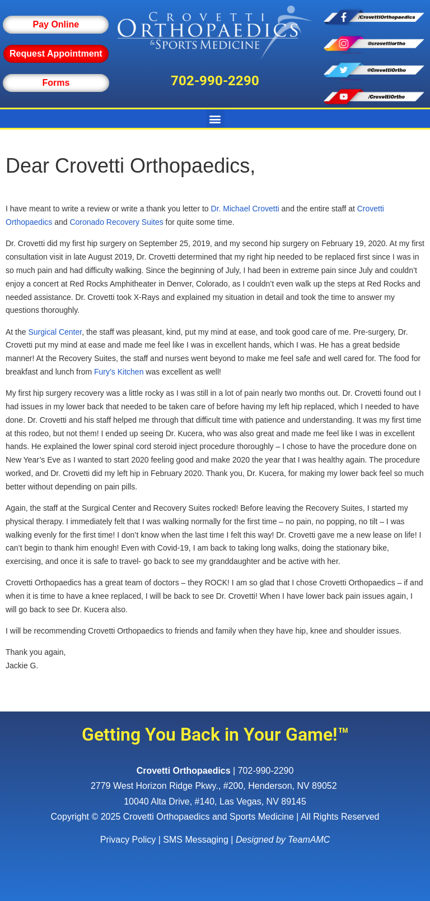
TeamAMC (309, 839)
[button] (215, 118)
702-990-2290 (215, 81)
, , (215, 786)
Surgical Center (55, 331)
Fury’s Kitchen (118, 371)
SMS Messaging (195, 839)
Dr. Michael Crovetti (245, 208)
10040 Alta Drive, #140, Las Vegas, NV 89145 (215, 801)
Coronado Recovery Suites (116, 222)
